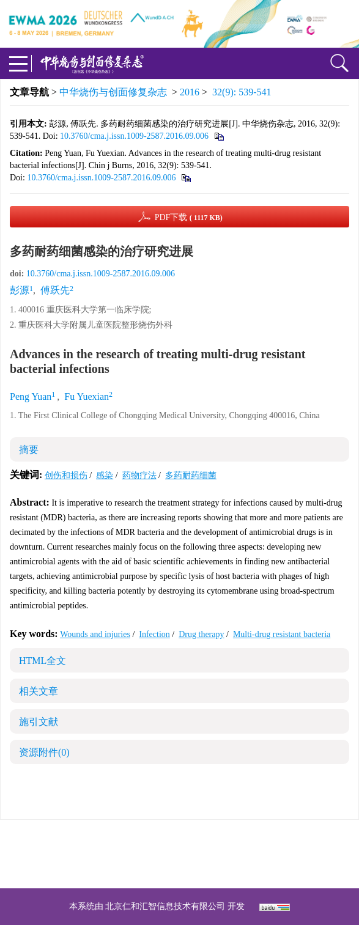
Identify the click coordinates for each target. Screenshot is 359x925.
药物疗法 (139, 475)
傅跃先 (55, 290)
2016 (189, 92)
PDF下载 (189, 217)
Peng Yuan (30, 396)
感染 (104, 475)
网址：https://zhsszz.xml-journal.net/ (180, 868)
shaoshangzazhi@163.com (195, 853)
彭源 (19, 290)
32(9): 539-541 (241, 92)
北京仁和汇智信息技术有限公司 (165, 906)
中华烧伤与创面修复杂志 (113, 92)
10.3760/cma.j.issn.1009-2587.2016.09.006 (134, 136)
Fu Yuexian (86, 396)
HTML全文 (42, 660)
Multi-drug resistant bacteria (281, 634)
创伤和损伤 (66, 475)
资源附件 (44, 752)
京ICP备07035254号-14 (268, 839)
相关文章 (38, 691)
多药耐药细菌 (191, 475)
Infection (154, 634)
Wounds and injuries (95, 634)
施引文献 (38, 722)
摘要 (29, 449)
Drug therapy (201, 634)
